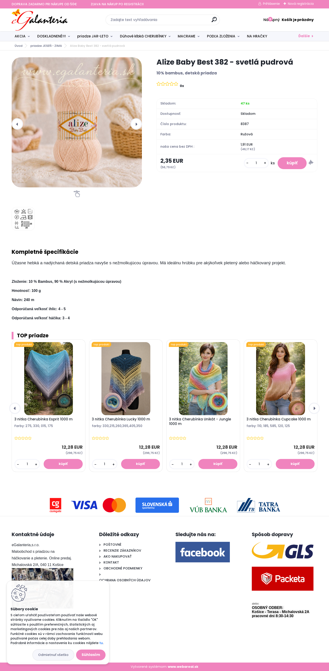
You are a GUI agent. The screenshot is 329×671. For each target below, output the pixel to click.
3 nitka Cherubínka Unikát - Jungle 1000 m (200, 421)
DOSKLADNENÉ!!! (51, 36)
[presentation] (17, 124)
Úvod (18, 46)
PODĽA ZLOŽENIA (221, 36)
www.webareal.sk (183, 666)
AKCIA (20, 36)
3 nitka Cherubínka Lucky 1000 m (121, 419)
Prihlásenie (271, 3)
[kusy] (256, 163)
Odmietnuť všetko (53, 655)
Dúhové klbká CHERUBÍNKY (143, 36)
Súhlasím (91, 654)
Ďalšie (304, 36)
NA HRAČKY (257, 36)
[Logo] (40, 19)
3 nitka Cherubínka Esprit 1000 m (43, 419)
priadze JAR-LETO (92, 36)
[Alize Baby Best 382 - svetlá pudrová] (77, 122)
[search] (214, 21)
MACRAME (186, 36)
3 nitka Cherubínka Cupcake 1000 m (279, 419)
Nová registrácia (301, 3)
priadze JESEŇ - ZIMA (46, 46)
